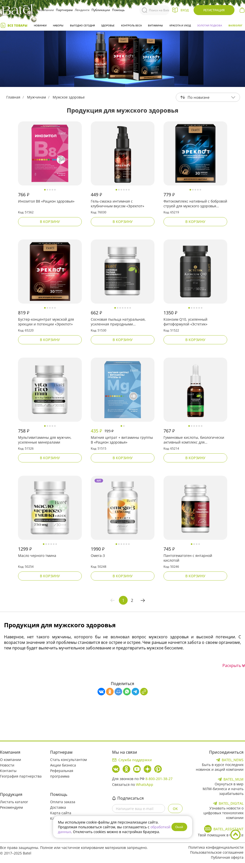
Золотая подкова (209, 25)
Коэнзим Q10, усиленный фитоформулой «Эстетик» (185, 321)
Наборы (58, 25)
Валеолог (235, 25)
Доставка (58, 807)
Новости (7, 765)
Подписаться (128, 798)
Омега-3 (98, 555)
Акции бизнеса (63, 765)
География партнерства (21, 776)
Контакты (8, 770)
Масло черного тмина (37, 555)
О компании (45, 10)
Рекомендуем (11, 807)
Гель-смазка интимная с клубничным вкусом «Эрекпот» (117, 203)
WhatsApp (144, 784)
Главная (13, 97)
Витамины (155, 25)
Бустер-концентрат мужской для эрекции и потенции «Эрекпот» (46, 321)
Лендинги (82, 10)
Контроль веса (131, 25)
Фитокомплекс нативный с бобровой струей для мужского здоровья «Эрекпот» (195, 204)
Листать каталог (14, 801)
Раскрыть (233, 665)
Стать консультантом (68, 759)
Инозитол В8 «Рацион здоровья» (46, 201)
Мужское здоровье (69, 97)
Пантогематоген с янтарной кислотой (188, 558)
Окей (179, 827)
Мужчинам (36, 97)
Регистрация (214, 10)
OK (175, 808)
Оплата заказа (62, 801)
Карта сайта (60, 812)
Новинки (40, 25)
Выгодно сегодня (82, 25)
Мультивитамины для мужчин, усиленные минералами (44, 440)
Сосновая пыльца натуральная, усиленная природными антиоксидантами (118, 322)
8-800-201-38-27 (159, 778)
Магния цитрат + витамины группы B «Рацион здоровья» (122, 440)
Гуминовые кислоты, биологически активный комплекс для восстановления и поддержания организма (194, 440)
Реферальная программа (61, 773)
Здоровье (108, 25)
